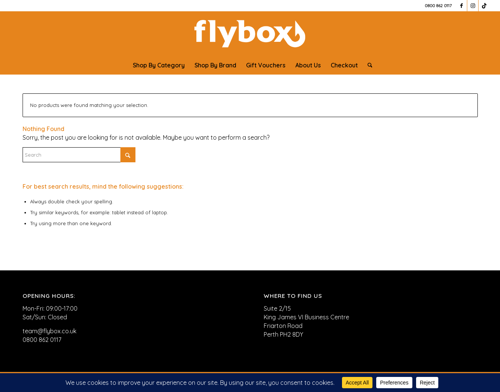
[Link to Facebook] (461, 5)
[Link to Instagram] (472, 5)
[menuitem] (159, 65)
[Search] (367, 65)
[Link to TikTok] (484, 5)
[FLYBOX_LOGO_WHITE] (250, 33)
